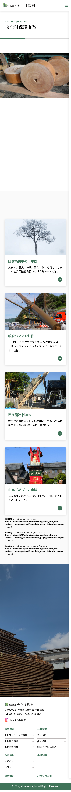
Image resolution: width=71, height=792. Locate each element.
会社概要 (51, 743)
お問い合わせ (44, 778)
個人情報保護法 (18, 722)
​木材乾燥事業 (19, 748)
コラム (19, 769)
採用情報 (9, 778)
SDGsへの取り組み (51, 748)
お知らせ (19, 763)
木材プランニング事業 (19, 737)
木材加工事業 (19, 743)
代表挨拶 (51, 737)
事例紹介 (42, 757)
